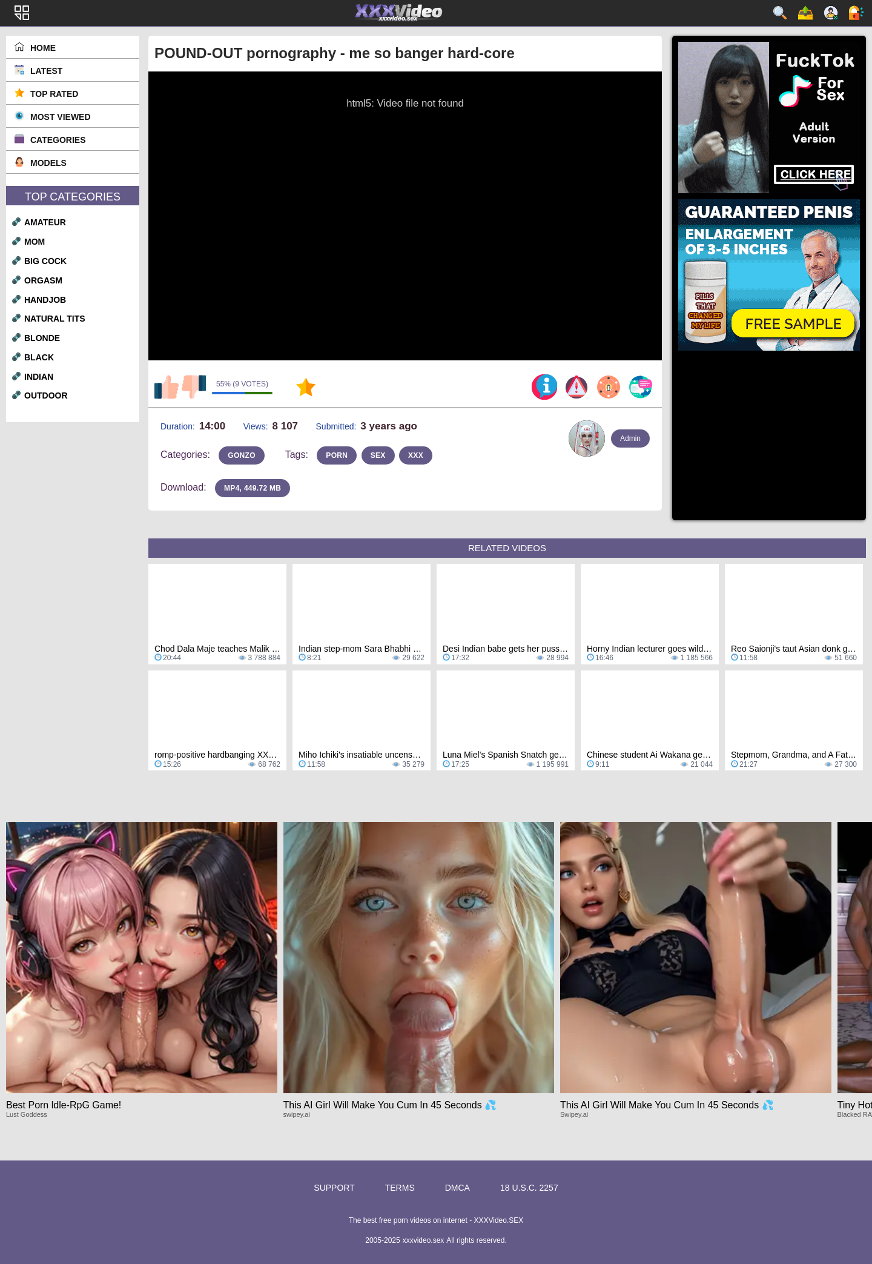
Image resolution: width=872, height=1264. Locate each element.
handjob (45, 300)
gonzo (242, 455)
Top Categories (73, 197)
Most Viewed (60, 117)
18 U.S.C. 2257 (529, 1188)
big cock (45, 261)
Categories (58, 140)
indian (38, 377)
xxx (415, 455)
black (39, 357)
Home (43, 48)
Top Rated (54, 94)
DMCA (457, 1188)
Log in (856, 12)
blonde (42, 338)
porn (337, 455)
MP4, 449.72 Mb (252, 488)
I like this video (166, 387)
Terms (400, 1188)
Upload (805, 12)
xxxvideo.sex (423, 1240)
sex (378, 455)
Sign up (831, 12)
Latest (46, 71)
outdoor (46, 395)
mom (34, 242)
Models (48, 163)
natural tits (54, 318)
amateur (45, 222)
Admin (630, 438)
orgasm (43, 280)
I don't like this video (194, 387)
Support (334, 1188)
